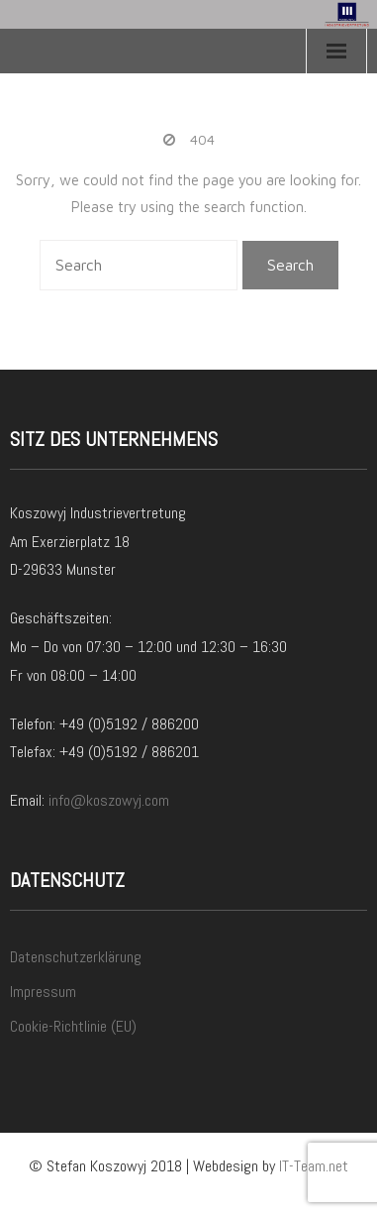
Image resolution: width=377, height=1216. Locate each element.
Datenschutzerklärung (75, 956)
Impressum (43, 991)
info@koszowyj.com (108, 800)
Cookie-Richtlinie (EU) (73, 1026)
